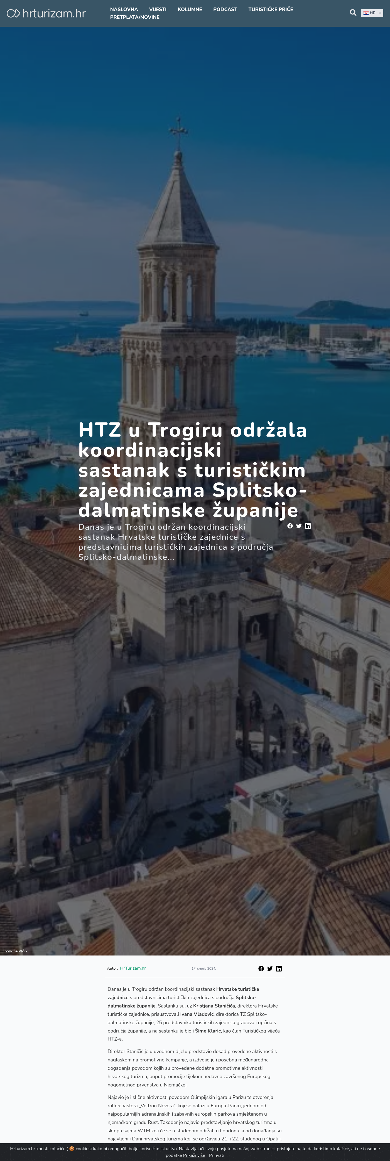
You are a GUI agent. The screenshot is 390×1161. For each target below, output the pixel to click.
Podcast (225, 9)
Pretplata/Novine (135, 17)
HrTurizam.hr (133, 968)
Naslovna (124, 9)
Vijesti (157, 9)
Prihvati (216, 1155)
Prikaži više (194, 1155)
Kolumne (190, 9)
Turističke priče (271, 9)
